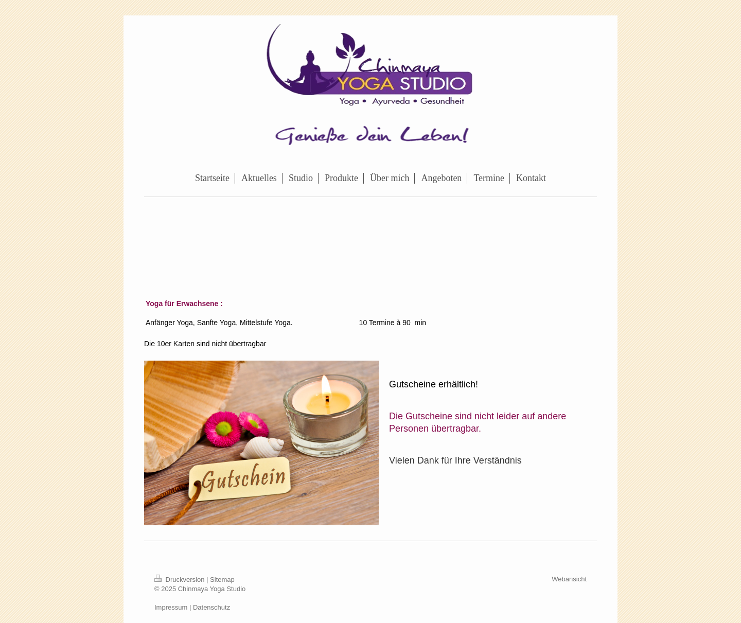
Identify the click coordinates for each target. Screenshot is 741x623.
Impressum (170, 607)
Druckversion (180, 579)
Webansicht (569, 579)
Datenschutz (211, 607)
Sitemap (222, 579)
